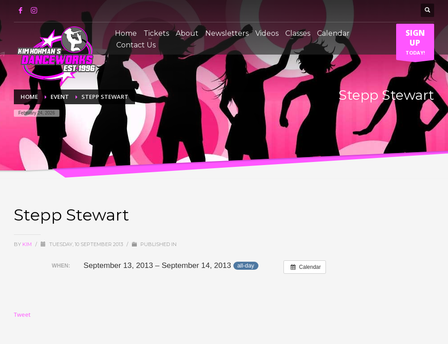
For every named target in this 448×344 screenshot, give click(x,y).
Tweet (22, 314)
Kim (27, 244)
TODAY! (415, 44)
